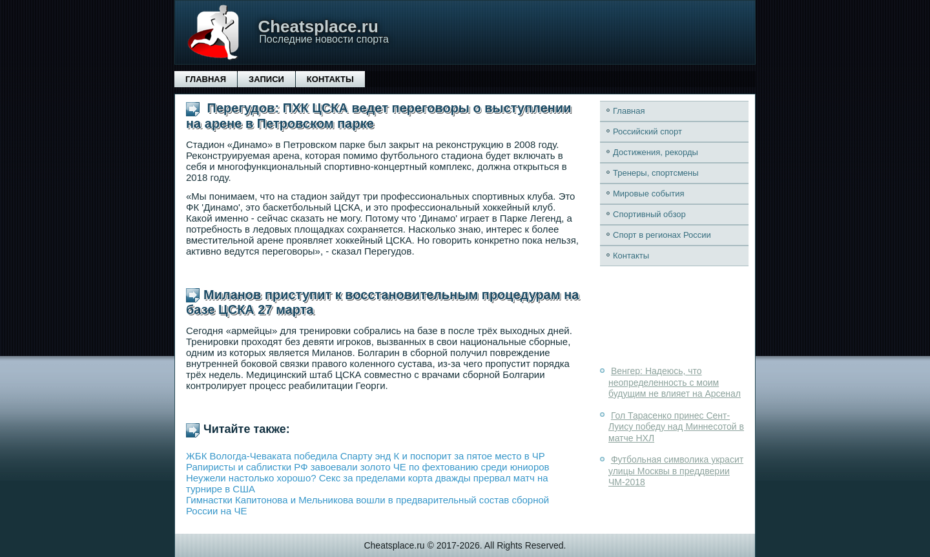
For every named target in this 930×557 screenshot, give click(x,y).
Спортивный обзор (649, 214)
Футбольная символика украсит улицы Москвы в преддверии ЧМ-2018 (675, 470)
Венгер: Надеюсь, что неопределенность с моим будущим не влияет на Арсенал (674, 382)
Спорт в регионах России (662, 235)
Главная (205, 79)
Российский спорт (647, 131)
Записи (266, 79)
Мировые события (649, 193)
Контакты (330, 79)
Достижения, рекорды (655, 152)
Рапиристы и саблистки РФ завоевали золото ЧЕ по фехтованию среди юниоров (368, 466)
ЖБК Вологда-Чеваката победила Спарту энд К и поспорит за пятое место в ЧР (365, 455)
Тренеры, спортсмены (656, 173)
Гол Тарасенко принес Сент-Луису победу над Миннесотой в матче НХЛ (676, 426)
